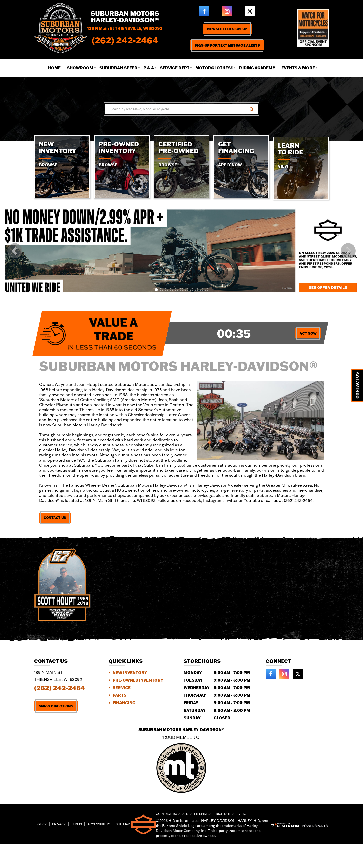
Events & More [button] (298, 68)
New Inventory (130, 672)
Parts (119, 695)
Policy (41, 824)
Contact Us (55, 517)
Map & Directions (56, 706)
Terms (76, 824)
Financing (124, 702)
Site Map (123, 824)
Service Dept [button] (174, 68)
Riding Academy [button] (257, 68)
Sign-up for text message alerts (227, 45)
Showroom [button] (80, 68)
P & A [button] (148, 68)
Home (54, 68)
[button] (14, 250)
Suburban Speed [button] (118, 68)
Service (122, 687)
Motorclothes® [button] (214, 68)
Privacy (59, 824)
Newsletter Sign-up (227, 29)
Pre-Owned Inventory (138, 680)
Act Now (308, 333)
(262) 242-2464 (59, 688)
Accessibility (98, 824)
